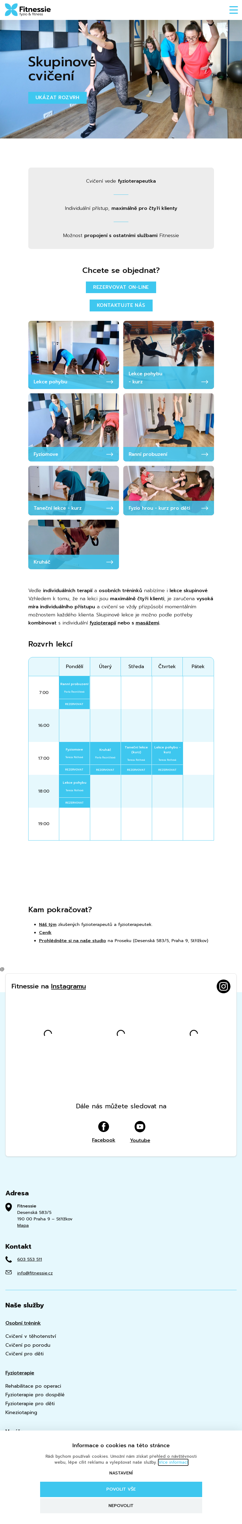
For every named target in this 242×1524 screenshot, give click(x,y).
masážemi (147, 623)
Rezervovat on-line (121, 287)
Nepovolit (121, 1505)
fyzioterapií (103, 623)
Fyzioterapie (19, 1373)
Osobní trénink (23, 1323)
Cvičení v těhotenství (30, 1336)
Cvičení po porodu (27, 1345)
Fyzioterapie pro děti (30, 1404)
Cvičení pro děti (24, 1354)
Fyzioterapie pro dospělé (35, 1395)
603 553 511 (29, 1259)
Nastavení (121, 1473)
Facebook (103, 1132)
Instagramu (68, 986)
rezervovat (74, 704)
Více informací (173, 1462)
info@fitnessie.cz (35, 1273)
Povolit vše (121, 1489)
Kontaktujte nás (121, 305)
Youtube (140, 1132)
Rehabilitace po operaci (33, 1386)
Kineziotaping (21, 1412)
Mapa (23, 1225)
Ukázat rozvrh (57, 97)
